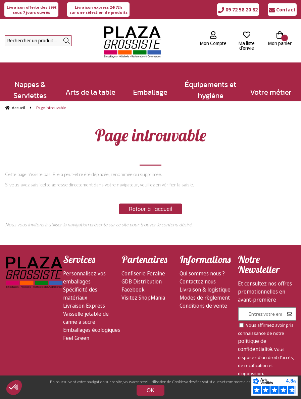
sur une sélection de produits (98, 10)
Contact (282, 9)
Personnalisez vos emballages (84, 277)
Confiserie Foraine (143, 273)
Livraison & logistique (205, 289)
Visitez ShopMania (143, 297)
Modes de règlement (205, 297)
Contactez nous (198, 281)
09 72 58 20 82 (238, 9)
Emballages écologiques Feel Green (91, 334)
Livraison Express (84, 305)
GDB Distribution (141, 281)
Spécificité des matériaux (80, 293)
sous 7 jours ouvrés (31, 10)
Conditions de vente (203, 305)
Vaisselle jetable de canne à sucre (86, 317)
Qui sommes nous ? (202, 273)
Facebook (133, 289)
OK (150, 390)
